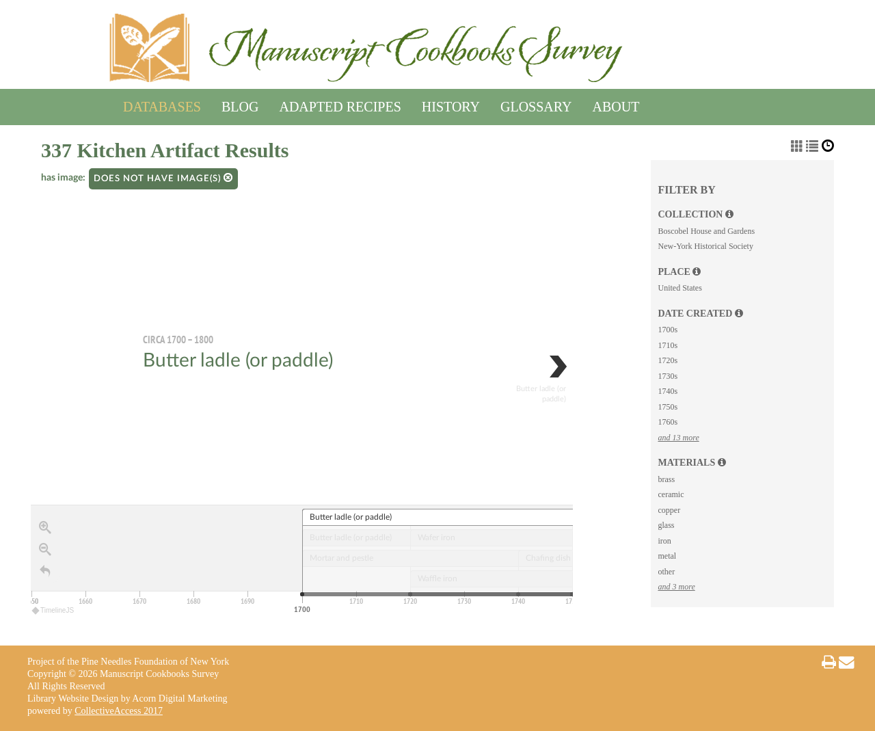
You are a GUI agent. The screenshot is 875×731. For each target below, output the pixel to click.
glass (666, 525)
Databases (162, 104)
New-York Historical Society (705, 246)
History (451, 104)
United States (679, 288)
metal (667, 556)
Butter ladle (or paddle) (238, 360)
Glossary (535, 104)
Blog (239, 104)
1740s (667, 391)
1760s (667, 422)
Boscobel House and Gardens (706, 231)
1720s (667, 360)
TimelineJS (53, 610)
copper (669, 510)
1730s (667, 376)
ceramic (671, 494)
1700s (667, 329)
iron (664, 541)
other (666, 571)
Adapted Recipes (340, 104)
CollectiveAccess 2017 (119, 711)
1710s (667, 345)
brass (666, 479)
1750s (667, 407)
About (616, 104)
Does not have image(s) (163, 178)
